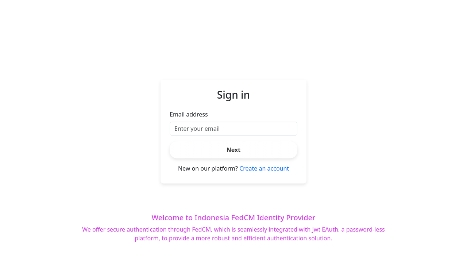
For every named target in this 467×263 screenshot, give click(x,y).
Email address (189, 114)
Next (233, 150)
